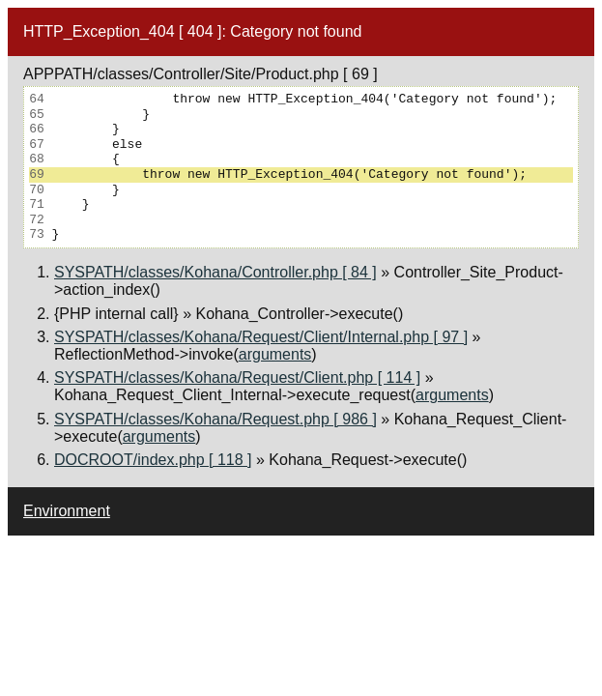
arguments (275, 354)
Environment (66, 511)
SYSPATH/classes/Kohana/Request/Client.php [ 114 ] (237, 377)
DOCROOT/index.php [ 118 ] (153, 459)
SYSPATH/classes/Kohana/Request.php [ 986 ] (215, 419)
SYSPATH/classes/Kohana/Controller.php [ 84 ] (215, 272)
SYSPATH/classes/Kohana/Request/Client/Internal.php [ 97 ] (261, 337)
